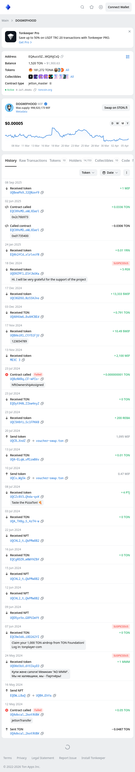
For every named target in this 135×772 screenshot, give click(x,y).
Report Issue (68, 758)
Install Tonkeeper (93, 758)
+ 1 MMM (123, 662)
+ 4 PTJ (125, 492)
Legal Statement (43, 758)
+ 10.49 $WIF (121, 331)
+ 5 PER (125, 269)
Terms (7, 758)
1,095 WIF (123, 436)
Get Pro (25, 42)
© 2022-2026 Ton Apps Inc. (21, 767)
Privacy (22, 758)
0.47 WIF (124, 474)
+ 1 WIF (125, 188)
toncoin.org (45, 90)
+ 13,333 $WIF (120, 294)
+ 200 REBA (122, 418)
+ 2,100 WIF (122, 356)
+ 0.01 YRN (122, 250)
